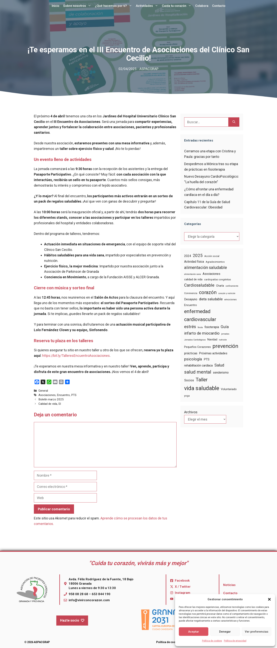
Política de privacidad (235, 640)
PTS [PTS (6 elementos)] (206, 359)
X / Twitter (183, 586)
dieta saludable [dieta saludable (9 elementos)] (211, 299)
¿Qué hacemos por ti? (114, 5)
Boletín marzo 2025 (51, 399)
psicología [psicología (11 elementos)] (193, 359)
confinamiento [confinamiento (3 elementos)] (232, 286)
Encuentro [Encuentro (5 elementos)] (190, 305)
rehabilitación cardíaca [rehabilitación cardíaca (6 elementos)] (198, 365)
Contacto (218, 6)
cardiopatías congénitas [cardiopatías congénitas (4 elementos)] (217, 279)
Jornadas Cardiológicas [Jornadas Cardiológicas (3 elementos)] (195, 340)
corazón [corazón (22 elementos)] (208, 292)
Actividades (148, 5)
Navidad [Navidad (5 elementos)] (212, 339)
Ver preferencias (256, 631)
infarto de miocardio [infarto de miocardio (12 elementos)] (202, 333)
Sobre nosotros (78, 5)
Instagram (182, 593)
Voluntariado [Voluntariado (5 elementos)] (229, 389)
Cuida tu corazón (177, 5)
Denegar (225, 631)
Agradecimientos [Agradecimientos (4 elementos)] (215, 261)
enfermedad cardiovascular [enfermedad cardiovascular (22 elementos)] (200, 315)
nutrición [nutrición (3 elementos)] (223, 340)
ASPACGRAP (148, 69)
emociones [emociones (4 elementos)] (230, 299)
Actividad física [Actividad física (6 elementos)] (194, 261)
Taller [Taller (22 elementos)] (202, 379)
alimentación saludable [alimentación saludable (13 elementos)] (205, 267)
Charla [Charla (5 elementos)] (220, 285)
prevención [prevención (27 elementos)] (225, 346)
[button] (269, 599)
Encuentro (63, 395)
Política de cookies (212, 640)
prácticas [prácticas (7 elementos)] (190, 353)
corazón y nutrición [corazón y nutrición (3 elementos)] (226, 293)
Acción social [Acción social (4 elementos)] (211, 256)
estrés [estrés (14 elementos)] (190, 326)
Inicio (55, 6)
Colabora (201, 6)
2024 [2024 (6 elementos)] (187, 256)
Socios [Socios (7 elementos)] (189, 380)
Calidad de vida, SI (49, 403)
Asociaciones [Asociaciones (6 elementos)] (211, 274)
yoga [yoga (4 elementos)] (187, 395)
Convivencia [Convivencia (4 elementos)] (190, 293)
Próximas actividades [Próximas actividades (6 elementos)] (213, 353)
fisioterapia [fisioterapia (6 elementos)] (212, 327)
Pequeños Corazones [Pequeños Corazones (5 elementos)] (197, 346)
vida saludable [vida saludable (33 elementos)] (201, 388)
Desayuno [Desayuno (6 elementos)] (190, 299)
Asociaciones (47, 395)
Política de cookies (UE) (171, 642)
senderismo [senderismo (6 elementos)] (221, 372)
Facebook (182, 580)
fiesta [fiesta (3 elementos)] (200, 327)
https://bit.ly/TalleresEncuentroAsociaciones (76, 356)
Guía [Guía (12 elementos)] (225, 326)
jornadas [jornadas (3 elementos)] (225, 334)
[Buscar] (233, 122)
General (43, 390)
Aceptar (193, 631)
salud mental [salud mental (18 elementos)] (197, 372)
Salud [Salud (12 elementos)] (219, 365)
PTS (73, 395)
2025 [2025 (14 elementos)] (198, 255)
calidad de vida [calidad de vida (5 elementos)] (193, 279)
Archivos (190, 412)
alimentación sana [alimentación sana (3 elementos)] (192, 274)
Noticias (229, 585)
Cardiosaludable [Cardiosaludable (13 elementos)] (199, 285)
